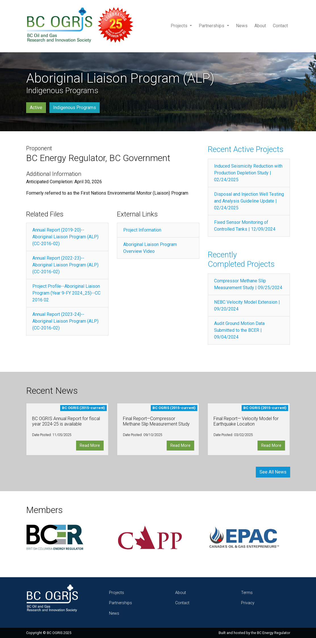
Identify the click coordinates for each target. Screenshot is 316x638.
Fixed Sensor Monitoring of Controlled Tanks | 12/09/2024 (244, 226)
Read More (90, 445)
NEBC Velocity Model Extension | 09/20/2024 (247, 305)
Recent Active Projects (245, 149)
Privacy (247, 603)
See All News (273, 472)
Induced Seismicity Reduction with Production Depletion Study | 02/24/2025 (248, 172)
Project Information (142, 230)
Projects (180, 25)
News (242, 25)
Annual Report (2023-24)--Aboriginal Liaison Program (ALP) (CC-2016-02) (65, 321)
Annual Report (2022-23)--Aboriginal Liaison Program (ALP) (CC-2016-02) (65, 264)
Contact (280, 25)
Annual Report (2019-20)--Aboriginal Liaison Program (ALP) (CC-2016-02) (65, 236)
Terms (247, 592)
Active (36, 107)
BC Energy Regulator (273, 633)
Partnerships (212, 25)
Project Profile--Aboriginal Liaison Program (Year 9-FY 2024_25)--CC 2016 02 (66, 293)
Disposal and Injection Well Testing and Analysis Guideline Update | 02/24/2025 (249, 200)
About (260, 25)
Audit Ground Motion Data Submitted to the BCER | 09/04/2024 (239, 330)
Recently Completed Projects (241, 259)
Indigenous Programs (74, 107)
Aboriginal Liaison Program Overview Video (150, 248)
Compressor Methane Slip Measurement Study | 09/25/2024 (248, 284)
